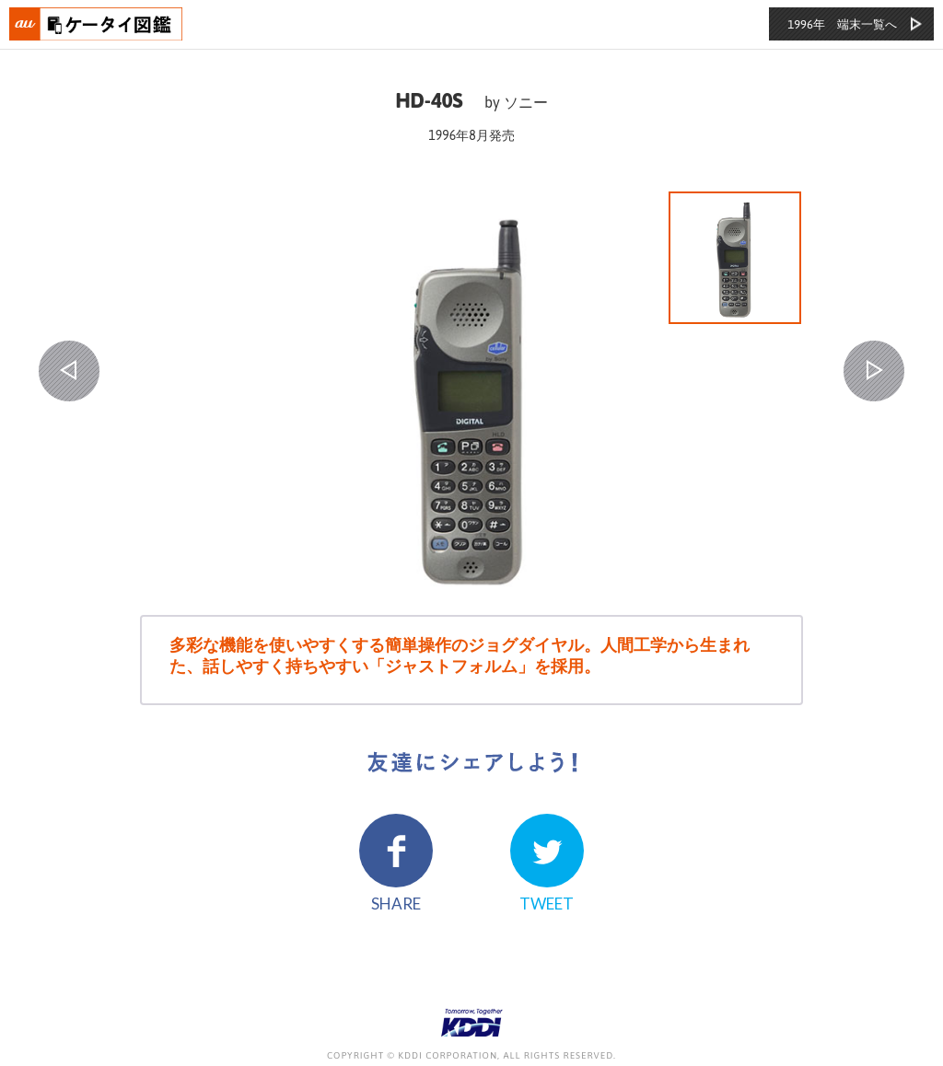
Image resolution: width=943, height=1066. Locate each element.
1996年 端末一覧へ (842, 24)
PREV (69, 371)
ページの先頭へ (902, 1025)
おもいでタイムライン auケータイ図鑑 (96, 24)
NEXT (874, 371)
